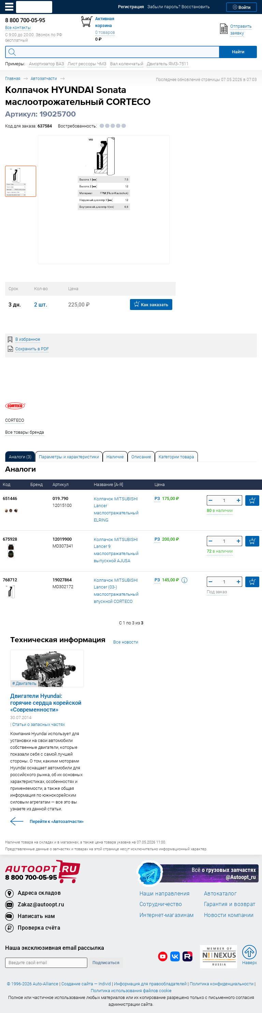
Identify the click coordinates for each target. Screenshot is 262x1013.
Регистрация (131, 7)
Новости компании (229, 915)
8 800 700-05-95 (31, 878)
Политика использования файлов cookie (131, 991)
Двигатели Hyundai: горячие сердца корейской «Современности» (46, 702)
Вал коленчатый (126, 64)
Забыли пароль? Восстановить (178, 7)
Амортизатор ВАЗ (46, 64)
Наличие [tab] (115, 457)
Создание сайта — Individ (86, 984)
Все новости (125, 642)
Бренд (37, 484)
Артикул (61, 484)
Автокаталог (220, 893)
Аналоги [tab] (20, 457)
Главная (12, 78)
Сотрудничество (161, 904)
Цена (160, 484)
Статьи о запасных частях (38, 724)
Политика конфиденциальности (221, 984)
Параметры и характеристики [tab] (69, 457)
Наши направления (165, 893)
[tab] (20, 456)
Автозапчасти (44, 78)
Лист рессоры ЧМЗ (87, 64)
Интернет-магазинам (167, 915)
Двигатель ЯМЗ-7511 (168, 64)
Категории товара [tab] (176, 457)
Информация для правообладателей (150, 984)
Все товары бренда (24, 432)
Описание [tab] (141, 457)
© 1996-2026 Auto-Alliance (32, 984)
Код (7, 484)
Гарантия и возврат (230, 904)
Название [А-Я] (109, 484)
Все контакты (18, 27)
